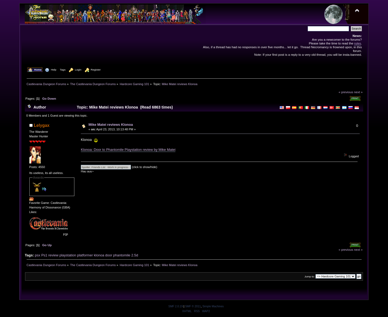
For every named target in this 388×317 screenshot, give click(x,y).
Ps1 (44, 255)
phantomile (121, 255)
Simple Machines (213, 306)
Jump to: (309, 276)
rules (357, 43)
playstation (67, 255)
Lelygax (42, 125)
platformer (85, 255)
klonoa (99, 255)
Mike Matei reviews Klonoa (111, 125)
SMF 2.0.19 (175, 306)
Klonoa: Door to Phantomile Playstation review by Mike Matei (128, 150)
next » (358, 92)
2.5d (134, 255)
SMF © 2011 (193, 306)
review (53, 255)
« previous (346, 92)
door (108, 255)
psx (37, 255)
